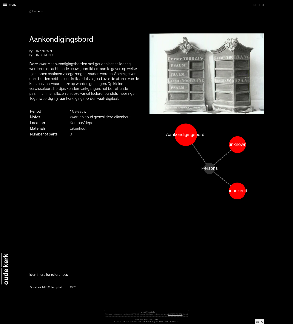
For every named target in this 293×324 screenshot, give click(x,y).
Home (34, 11)
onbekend (44, 55)
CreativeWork (175, 314)
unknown (43, 51)
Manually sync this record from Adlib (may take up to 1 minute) (146, 322)
